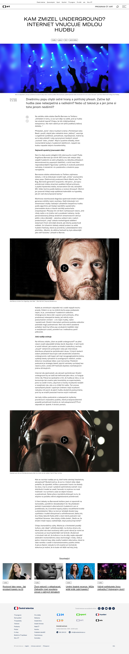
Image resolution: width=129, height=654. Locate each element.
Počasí (16, 629)
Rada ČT (36, 626)
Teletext (16, 623)
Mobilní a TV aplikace (20, 635)
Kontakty (37, 638)
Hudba (54, 40)
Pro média (37, 615)
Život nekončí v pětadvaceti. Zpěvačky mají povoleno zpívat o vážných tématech (47, 589)
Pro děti (79, 2)
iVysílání (64, 2)
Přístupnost (46, 646)
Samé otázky (73, 40)
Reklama (37, 618)
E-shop (16, 632)
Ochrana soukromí (36, 646)
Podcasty (17, 626)
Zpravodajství (51, 2)
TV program (71, 2)
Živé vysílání (17, 618)
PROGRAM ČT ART (104, 6)
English (27, 646)
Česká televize (41, 2)
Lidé (66, 40)
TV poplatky (18, 621)
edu (84, 2)
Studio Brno (38, 621)
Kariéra (36, 629)
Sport (58, 2)
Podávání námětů (39, 632)
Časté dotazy (38, 635)
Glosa (60, 40)
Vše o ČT (89, 2)
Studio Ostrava (38, 623)
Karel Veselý (13, 99)
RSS (114, 646)
